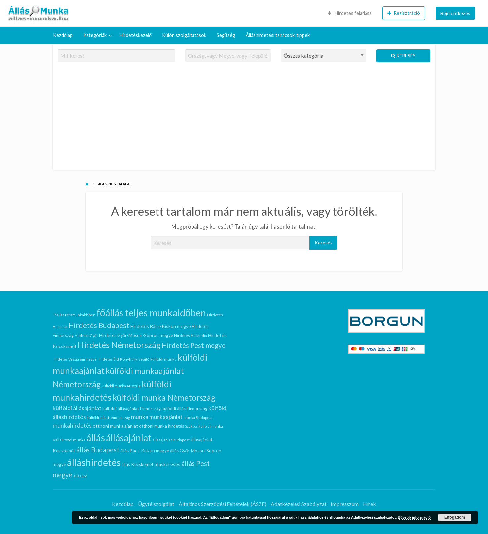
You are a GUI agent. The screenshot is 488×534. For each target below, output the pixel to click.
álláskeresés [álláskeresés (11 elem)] (167, 464)
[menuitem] (349, 13)
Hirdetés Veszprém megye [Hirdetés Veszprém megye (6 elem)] (75, 359)
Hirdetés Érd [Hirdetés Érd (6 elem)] (108, 359)
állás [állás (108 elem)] (96, 437)
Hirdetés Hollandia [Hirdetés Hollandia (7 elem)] (190, 335)
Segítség (226, 35)
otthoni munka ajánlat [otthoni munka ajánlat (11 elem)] (115, 426)
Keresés (403, 55)
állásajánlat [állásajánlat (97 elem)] (129, 437)
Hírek (369, 504)
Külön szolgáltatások (184, 35)
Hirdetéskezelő (136, 35)
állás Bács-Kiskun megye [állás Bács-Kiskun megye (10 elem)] (144, 450)
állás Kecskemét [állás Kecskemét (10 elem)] (138, 464)
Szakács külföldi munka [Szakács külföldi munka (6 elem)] (204, 426)
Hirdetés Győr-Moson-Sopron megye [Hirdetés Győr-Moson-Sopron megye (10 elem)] (136, 335)
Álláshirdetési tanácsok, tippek (278, 35)
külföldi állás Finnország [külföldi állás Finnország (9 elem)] (184, 408)
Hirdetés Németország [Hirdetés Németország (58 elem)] (119, 345)
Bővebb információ (414, 517)
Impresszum (345, 504)
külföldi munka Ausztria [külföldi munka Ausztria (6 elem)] (121, 386)
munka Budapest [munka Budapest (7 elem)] (198, 417)
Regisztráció (403, 13)
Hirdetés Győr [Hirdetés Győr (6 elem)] (86, 335)
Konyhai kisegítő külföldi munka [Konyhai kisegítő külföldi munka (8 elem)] (148, 359)
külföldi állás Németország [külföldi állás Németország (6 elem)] (108, 417)
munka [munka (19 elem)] (139, 416)
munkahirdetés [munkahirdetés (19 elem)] (72, 425)
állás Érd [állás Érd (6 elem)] (80, 476)
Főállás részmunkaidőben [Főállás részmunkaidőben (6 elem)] (74, 315)
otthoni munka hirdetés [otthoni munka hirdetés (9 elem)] (161, 426)
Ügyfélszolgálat (156, 504)
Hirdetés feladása (350, 13)
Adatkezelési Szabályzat (299, 504)
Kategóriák (95, 35)
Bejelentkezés (455, 13)
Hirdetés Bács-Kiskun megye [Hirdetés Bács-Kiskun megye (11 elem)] (160, 326)
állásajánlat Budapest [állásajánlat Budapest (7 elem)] (171, 440)
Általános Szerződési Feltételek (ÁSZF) (222, 504)
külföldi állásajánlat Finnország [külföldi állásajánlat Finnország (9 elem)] (131, 408)
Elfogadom (454, 517)
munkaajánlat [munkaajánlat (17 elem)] (166, 416)
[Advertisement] (244, 119)
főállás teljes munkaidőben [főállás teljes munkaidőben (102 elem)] (151, 312)
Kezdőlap (63, 35)
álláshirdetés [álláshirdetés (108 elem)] (94, 462)
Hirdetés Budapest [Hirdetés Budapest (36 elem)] (98, 325)
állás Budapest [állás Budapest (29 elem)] (97, 450)
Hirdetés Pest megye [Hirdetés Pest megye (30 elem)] (194, 345)
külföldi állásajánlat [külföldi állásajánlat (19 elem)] (77, 408)
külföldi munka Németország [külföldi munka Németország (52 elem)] (164, 397)
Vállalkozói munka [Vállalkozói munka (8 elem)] (69, 439)
